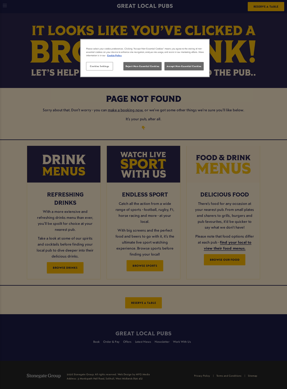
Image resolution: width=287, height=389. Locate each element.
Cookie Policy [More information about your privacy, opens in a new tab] (114, 55)
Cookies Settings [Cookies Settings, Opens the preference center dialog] (99, 66)
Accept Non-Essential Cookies (184, 66)
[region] (145, 58)
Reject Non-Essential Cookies (142, 66)
